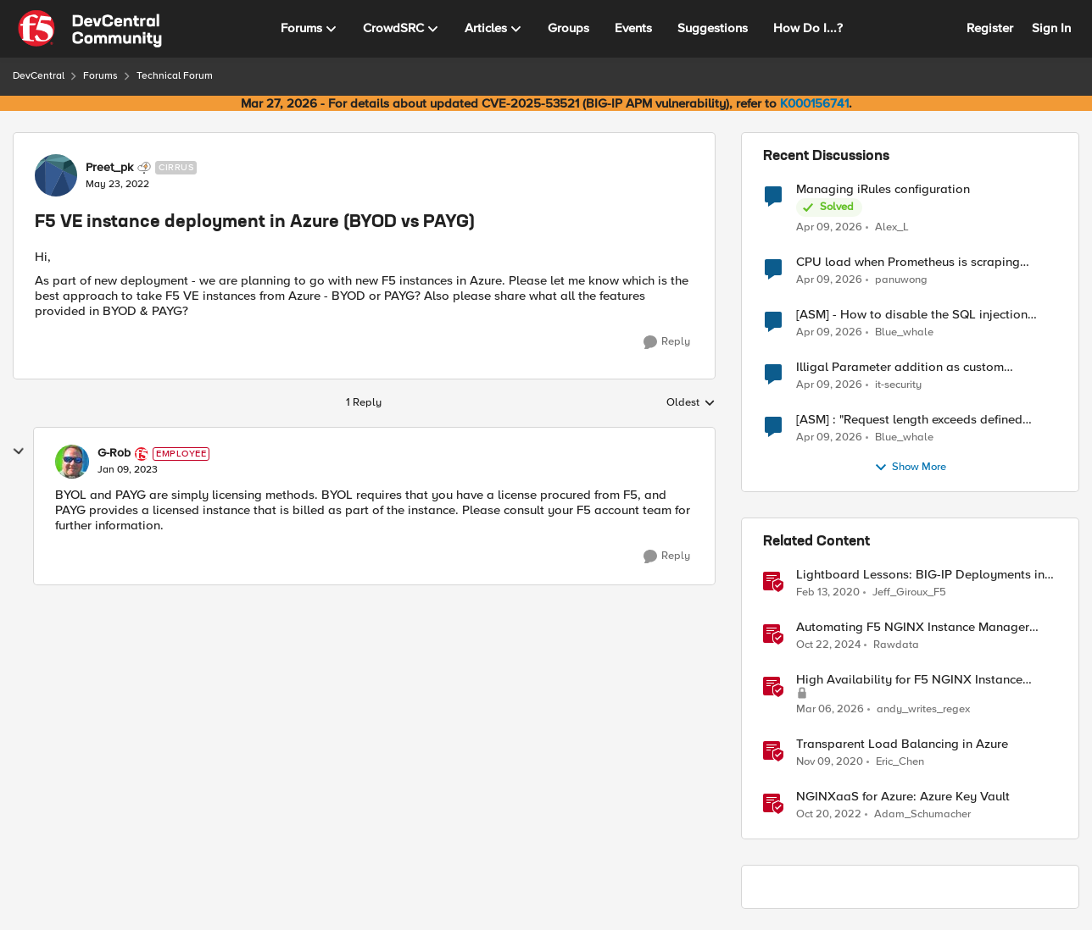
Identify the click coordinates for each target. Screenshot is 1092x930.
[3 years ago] (828, 815)
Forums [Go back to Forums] (100, 75)
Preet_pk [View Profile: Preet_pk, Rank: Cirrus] (109, 167)
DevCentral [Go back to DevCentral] (38, 75)
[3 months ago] (829, 227)
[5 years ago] (829, 762)
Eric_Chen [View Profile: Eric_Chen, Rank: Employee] (900, 762)
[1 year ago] (828, 645)
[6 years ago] (828, 593)
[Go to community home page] (90, 28)
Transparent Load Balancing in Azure (902, 744)
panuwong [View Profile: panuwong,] (901, 280)
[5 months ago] (830, 710)
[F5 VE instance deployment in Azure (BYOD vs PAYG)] (128, 470)
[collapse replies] (18, 451)
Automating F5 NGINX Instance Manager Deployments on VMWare (912, 627)
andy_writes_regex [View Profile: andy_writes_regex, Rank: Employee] (923, 709)
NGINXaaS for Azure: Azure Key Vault (903, 796)
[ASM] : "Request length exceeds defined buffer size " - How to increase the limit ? (910, 419)
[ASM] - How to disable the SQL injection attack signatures (912, 314)
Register (990, 28)
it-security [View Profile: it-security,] (898, 385)
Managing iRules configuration (883, 189)
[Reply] (667, 342)
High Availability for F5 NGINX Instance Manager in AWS (909, 680)
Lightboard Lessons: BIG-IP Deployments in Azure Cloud (920, 574)
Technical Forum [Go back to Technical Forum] (174, 75)
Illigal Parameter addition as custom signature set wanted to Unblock (900, 367)
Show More (910, 467)
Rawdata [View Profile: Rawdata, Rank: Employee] (896, 645)
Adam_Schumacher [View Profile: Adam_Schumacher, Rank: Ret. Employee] (922, 814)
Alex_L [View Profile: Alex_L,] (892, 226)
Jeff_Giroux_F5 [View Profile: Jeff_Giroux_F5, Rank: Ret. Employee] (909, 592)
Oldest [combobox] (691, 403)
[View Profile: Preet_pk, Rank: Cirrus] (56, 175)
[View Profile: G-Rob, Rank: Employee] (72, 462)
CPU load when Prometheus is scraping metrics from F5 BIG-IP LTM (908, 262)
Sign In (1051, 28)
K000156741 (814, 103)
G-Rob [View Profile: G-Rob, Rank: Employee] (114, 453)
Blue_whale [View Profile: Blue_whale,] (904, 332)
